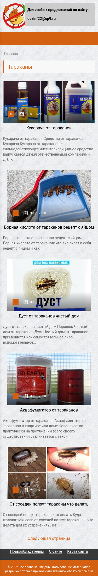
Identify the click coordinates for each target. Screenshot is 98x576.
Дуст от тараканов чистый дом (49, 316)
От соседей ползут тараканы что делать (49, 504)
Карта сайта (77, 551)
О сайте (55, 551)
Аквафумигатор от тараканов (49, 410)
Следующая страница (49, 538)
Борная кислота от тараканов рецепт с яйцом (49, 227)
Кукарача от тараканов (49, 127)
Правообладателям (27, 551)
